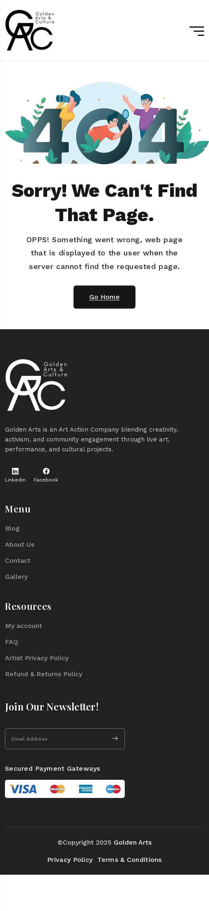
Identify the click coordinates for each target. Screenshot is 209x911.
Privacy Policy (70, 860)
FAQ (11, 642)
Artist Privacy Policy (37, 658)
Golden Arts (133, 842)
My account (23, 626)
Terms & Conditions (129, 860)
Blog (12, 528)
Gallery (16, 577)
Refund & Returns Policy (43, 674)
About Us (19, 544)
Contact (18, 560)
